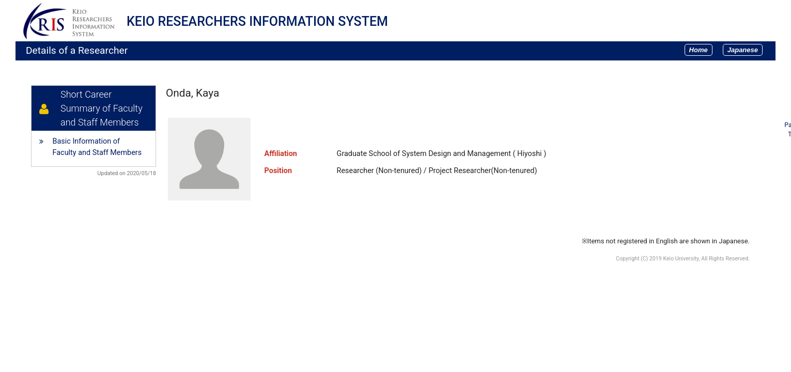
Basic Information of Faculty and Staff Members (97, 147)
